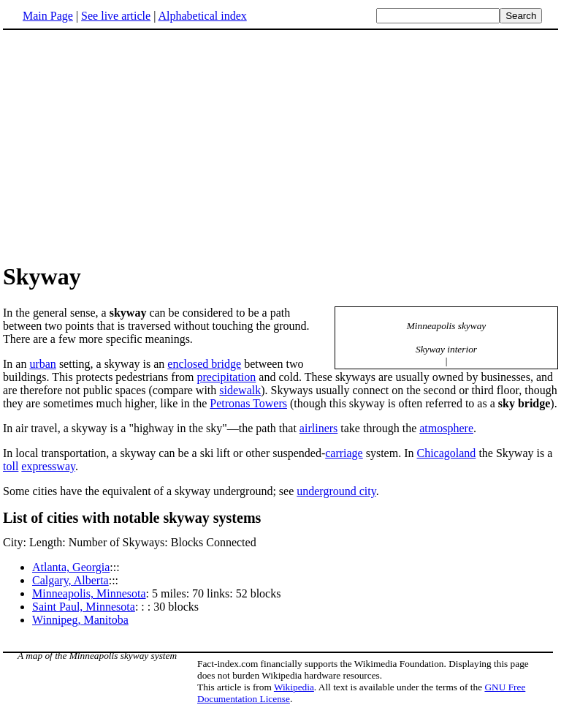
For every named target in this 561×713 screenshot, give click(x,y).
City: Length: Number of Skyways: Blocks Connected (129, 542)
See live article (115, 16)
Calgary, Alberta (70, 580)
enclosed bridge (204, 364)
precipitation (226, 377)
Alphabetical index (202, 16)
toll (10, 466)
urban (42, 364)
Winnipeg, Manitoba (80, 620)
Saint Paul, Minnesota (83, 606)
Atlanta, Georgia (71, 567)
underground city (336, 491)
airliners (318, 428)
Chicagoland (446, 453)
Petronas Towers (248, 403)
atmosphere (446, 428)
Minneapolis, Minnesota (89, 593)
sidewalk (240, 390)
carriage (344, 453)
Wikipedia (294, 687)
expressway (48, 466)
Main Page (48, 16)
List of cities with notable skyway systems (132, 518)
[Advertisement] (125, 145)
